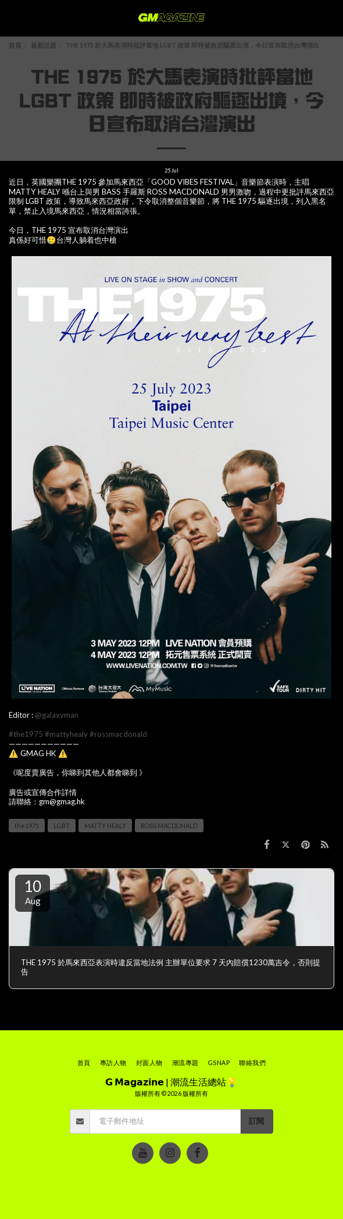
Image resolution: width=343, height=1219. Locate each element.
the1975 (27, 825)
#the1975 (26, 734)
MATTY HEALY (105, 825)
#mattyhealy (66, 734)
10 (32, 891)
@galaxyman (56, 715)
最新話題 (43, 45)
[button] (13, 18)
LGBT (61, 825)
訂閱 (256, 1120)
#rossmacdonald (118, 734)
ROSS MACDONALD (169, 825)
